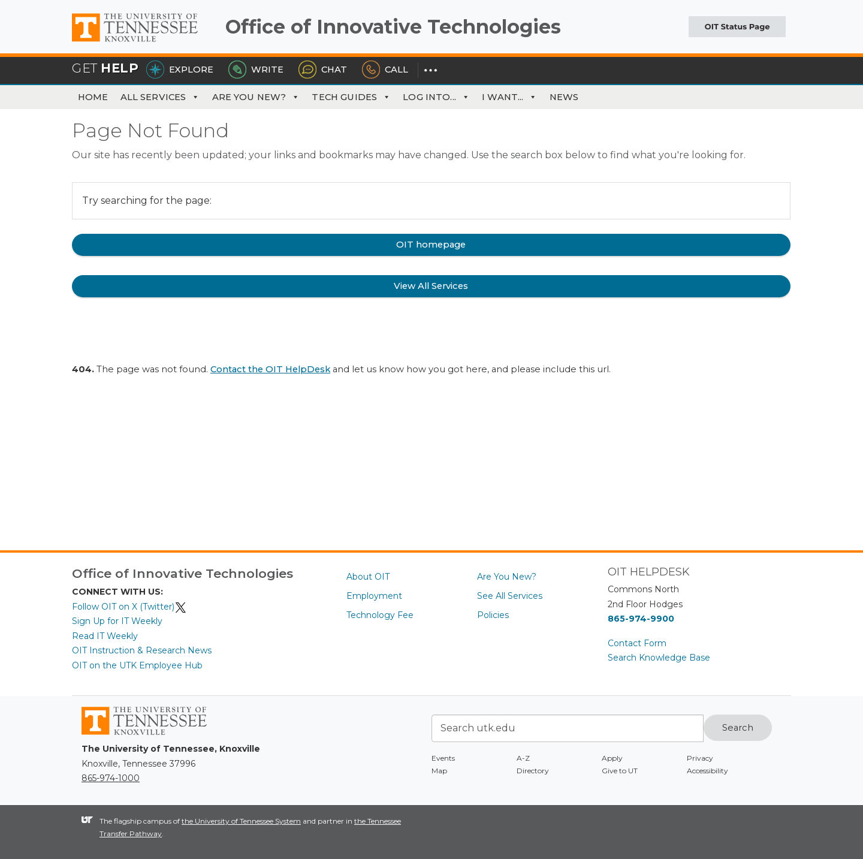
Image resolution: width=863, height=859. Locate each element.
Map (439, 770)
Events (443, 757)
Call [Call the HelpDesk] (385, 69)
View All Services (431, 286)
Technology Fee (380, 615)
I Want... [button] (510, 97)
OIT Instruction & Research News (142, 650)
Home (93, 97)
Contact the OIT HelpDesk (270, 369)
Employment (374, 595)
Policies (493, 615)
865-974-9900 (641, 618)
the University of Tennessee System (241, 820)
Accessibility (707, 770)
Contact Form (637, 643)
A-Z (523, 757)
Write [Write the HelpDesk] (255, 69)
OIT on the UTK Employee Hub (137, 665)
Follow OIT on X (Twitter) (129, 606)
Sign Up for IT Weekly (117, 621)
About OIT (368, 576)
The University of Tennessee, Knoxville (144, 42)
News (564, 97)
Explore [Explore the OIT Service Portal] (179, 69)
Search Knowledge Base (659, 657)
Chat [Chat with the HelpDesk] (322, 69)
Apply (612, 757)
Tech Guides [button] (351, 97)
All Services (160, 97)
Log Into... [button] (436, 97)
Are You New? (256, 97)
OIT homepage (431, 244)
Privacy (700, 757)
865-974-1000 (111, 778)
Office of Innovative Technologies (393, 26)
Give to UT (620, 770)
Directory (533, 770)
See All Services (509, 595)
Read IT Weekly (105, 636)
